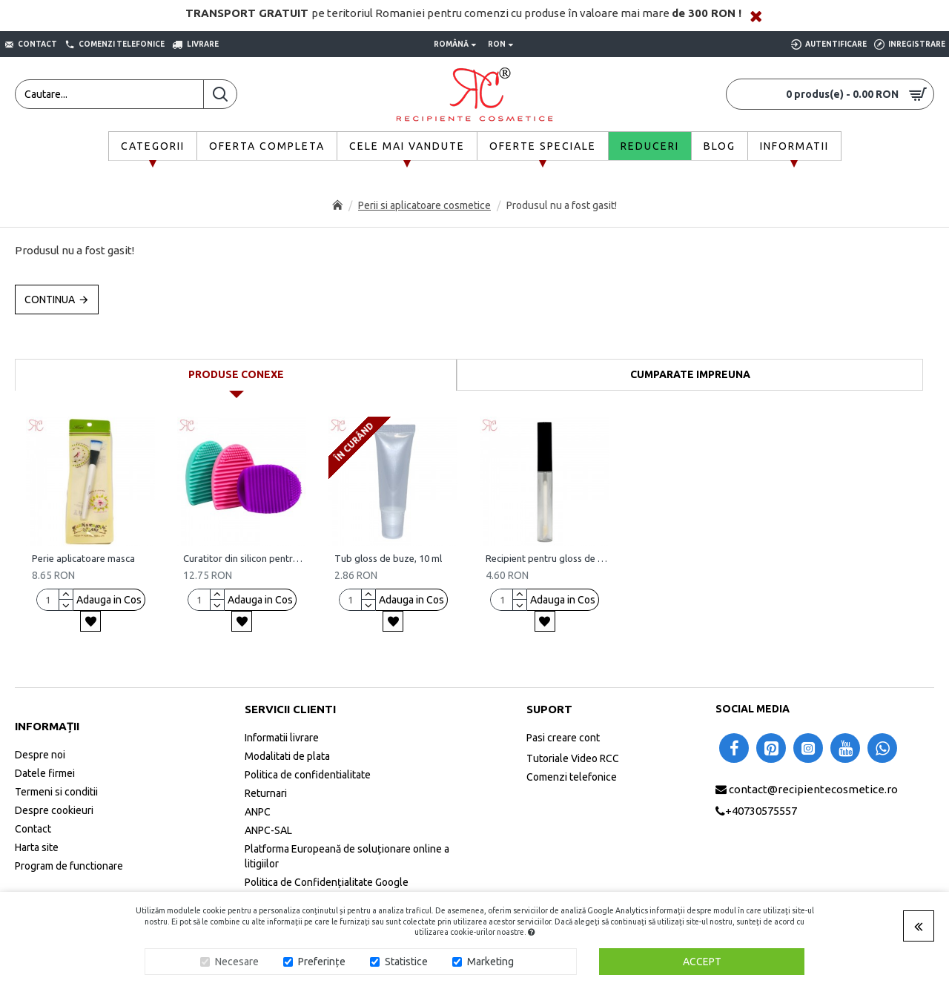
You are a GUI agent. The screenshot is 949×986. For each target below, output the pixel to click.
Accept (702, 961)
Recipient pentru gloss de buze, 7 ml (547, 558)
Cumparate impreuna (690, 374)
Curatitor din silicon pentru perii (244, 558)
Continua (49, 299)
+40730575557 (761, 810)
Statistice (406, 961)
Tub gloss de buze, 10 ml (388, 558)
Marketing (490, 961)
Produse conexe (236, 374)
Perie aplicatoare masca (83, 558)
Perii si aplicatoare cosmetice (424, 205)
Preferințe (321, 961)
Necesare (237, 961)
